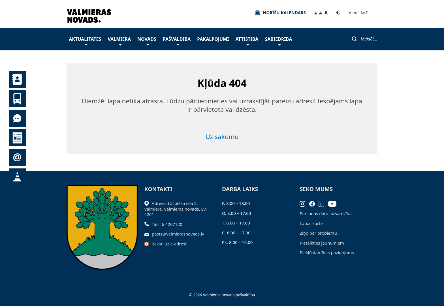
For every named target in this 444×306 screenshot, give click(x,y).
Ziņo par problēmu (318, 233)
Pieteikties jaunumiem (17, 157)
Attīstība (247, 40)
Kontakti (17, 79)
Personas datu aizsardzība (326, 213)
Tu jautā (17, 118)
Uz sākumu (221, 136)
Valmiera (119, 40)
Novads (146, 40)
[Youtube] (334, 203)
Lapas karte (311, 223)
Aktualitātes (85, 40)
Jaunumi (17, 137)
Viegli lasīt (359, 12)
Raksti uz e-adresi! (169, 244)
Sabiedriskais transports (17, 98)
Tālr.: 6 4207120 (167, 224)
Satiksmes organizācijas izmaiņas (17, 176)
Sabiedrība (278, 40)
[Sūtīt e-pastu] (148, 234)
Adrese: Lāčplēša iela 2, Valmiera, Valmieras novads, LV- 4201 (175, 208)
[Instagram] (304, 203)
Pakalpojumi (213, 39)
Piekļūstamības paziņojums (327, 252)
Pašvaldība (177, 40)
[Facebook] (314, 203)
